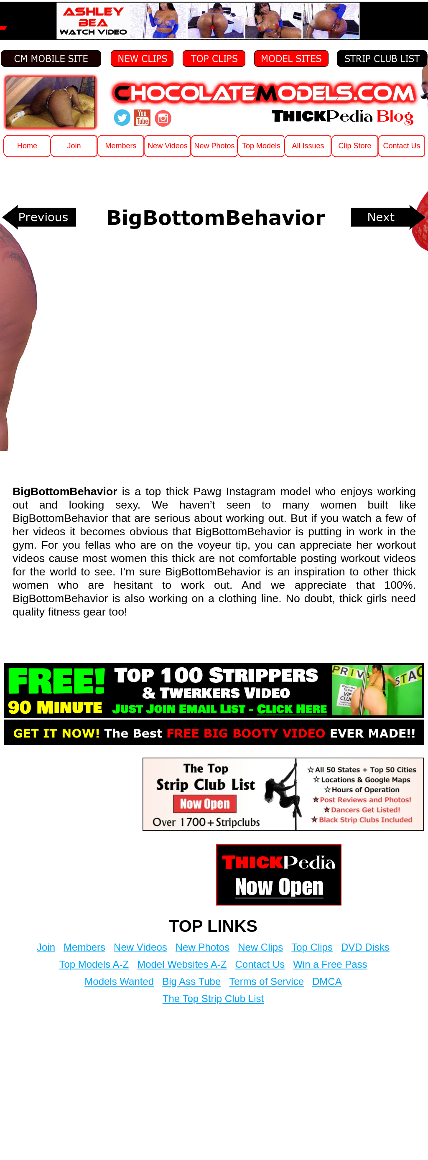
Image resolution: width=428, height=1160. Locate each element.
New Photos (202, 947)
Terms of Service (266, 981)
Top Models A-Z (94, 964)
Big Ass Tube (191, 981)
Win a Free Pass (330, 964)
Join (46, 947)
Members (84, 947)
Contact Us (260, 964)
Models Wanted (119, 981)
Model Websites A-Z (182, 964)
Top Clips (312, 947)
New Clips (260, 947)
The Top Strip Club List (213, 998)
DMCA (327, 981)
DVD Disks (365, 947)
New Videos (140, 947)
